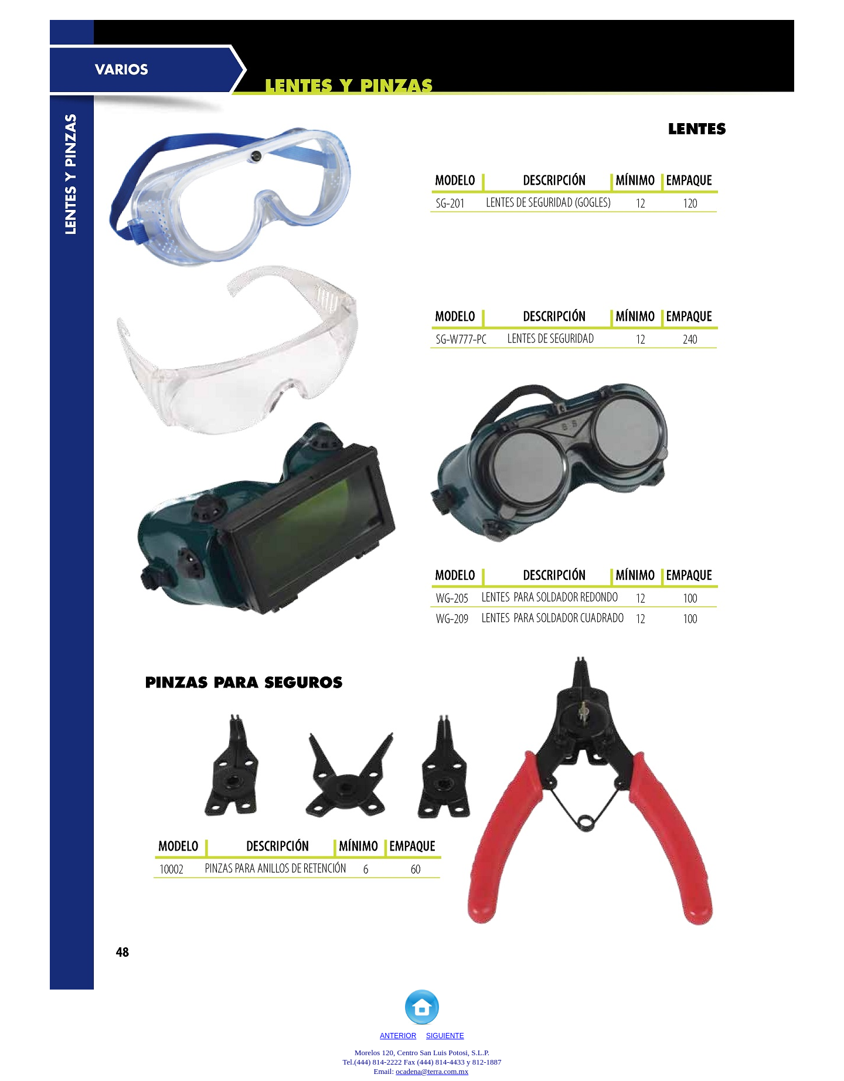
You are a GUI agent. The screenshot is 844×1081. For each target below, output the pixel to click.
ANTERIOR (398, 1036)
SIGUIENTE (445, 1036)
